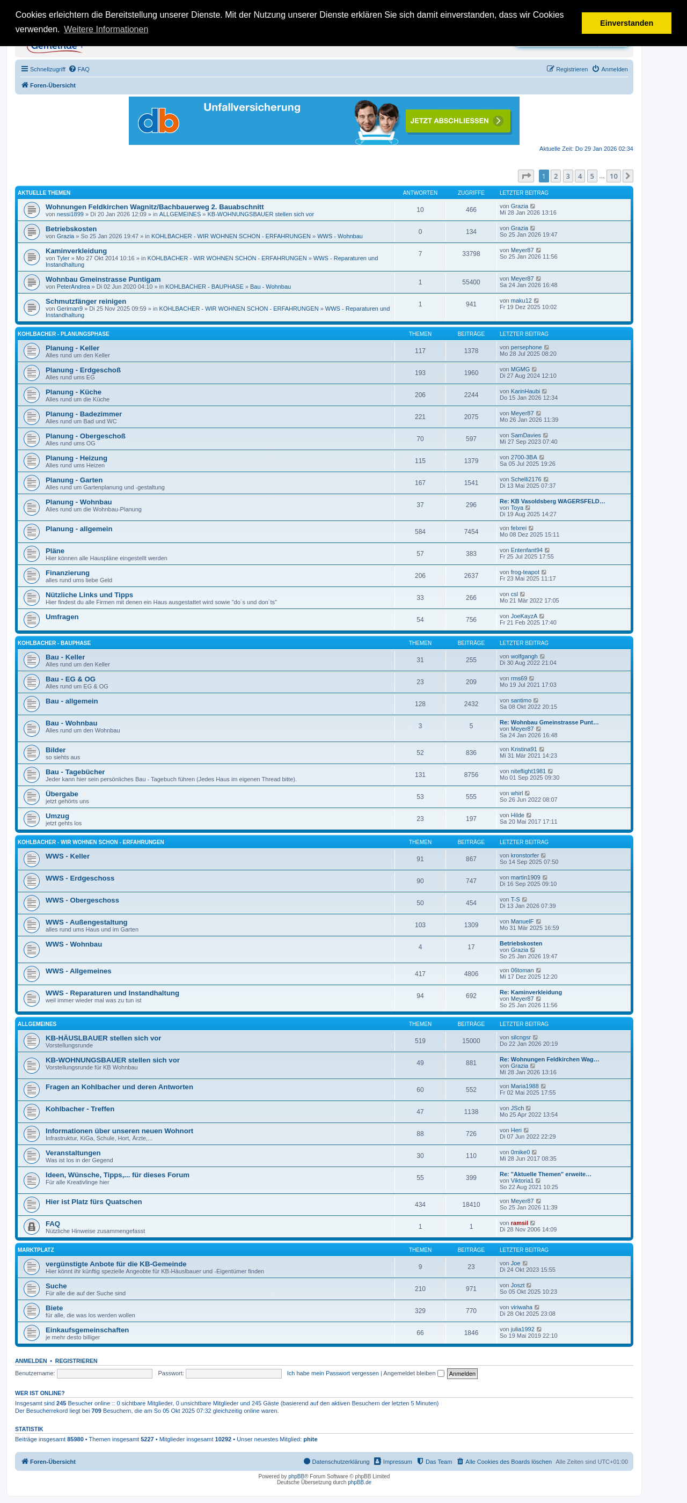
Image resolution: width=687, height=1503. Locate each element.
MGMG (520, 369)
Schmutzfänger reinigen (86, 301)
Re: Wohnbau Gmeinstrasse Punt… (549, 722)
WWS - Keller (68, 856)
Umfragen (62, 617)
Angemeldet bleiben (413, 1373)
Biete (54, 1308)
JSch (517, 1108)
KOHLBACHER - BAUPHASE (204, 286)
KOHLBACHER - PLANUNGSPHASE (63, 334)
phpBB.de (359, 1482)
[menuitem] (79, 69)
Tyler (63, 258)
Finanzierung (68, 573)
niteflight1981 (528, 771)
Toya (517, 507)
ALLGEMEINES (180, 214)
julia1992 (523, 1329)
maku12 (521, 300)
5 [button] (592, 176)
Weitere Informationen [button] (106, 29)
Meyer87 (522, 250)
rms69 (519, 678)
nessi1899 (70, 214)
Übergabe (62, 794)
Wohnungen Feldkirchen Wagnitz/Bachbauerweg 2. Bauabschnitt (155, 207)
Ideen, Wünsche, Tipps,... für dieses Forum (117, 1175)
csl (514, 594)
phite (310, 1439)
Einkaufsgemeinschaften (87, 1330)
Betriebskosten (71, 229)
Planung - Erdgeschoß (83, 370)
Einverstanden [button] (626, 23)
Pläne (55, 551)
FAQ (53, 1224)
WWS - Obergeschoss (82, 900)
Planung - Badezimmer (84, 414)
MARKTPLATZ (36, 1250)
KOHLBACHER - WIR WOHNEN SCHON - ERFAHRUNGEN (231, 236)
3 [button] (568, 176)
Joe (516, 1263)
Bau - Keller (65, 657)
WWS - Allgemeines (79, 971)
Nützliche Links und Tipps (89, 595)
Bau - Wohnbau (270, 286)
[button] (526, 176)
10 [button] (614, 176)
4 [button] (580, 176)
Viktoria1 (522, 1180)
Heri (516, 1130)
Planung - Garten (74, 480)
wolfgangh (524, 656)
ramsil (519, 1223)
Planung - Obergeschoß (86, 436)
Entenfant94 (527, 550)
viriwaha (521, 1307)
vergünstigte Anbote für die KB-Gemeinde (116, 1264)
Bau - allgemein (72, 701)
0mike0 (520, 1152)
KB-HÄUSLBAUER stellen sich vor (103, 1038)
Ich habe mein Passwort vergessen (333, 1373)
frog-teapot (525, 572)
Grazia (519, 206)
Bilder (55, 750)
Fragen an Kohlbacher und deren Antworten (119, 1087)
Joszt (518, 1285)
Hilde (517, 815)
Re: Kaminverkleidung (531, 992)
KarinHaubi (525, 391)
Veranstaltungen (73, 1153)
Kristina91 (524, 749)
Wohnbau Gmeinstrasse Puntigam (103, 279)
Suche (56, 1286)
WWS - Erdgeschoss (80, 878)
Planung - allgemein (79, 529)
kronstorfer (525, 855)
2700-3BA (524, 457)
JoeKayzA (524, 616)
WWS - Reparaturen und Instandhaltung (112, 993)
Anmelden (31, 1361)
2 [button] (556, 176)
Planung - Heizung (76, 458)
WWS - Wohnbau (340, 236)
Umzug (57, 816)
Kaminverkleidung (76, 251)
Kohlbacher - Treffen (80, 1109)
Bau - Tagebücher (75, 772)
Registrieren (76, 1361)
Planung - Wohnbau (79, 502)
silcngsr (521, 1037)
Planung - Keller (72, 348)
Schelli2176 (526, 479)
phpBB (296, 1476)
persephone (526, 347)
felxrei (519, 528)
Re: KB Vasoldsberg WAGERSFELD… (552, 501)
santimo (521, 700)
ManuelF (522, 921)
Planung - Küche (73, 392)
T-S (515, 899)
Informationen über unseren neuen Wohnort (119, 1131)
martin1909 (525, 877)
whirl (517, 793)
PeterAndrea (73, 286)
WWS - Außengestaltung (87, 922)
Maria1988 (525, 1086)
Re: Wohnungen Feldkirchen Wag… (550, 1059)
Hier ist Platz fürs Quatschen (94, 1202)
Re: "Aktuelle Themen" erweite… (545, 1174)
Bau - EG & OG (71, 679)
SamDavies (526, 435)
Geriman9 (70, 308)
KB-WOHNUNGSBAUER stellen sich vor (261, 214)
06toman (522, 970)
